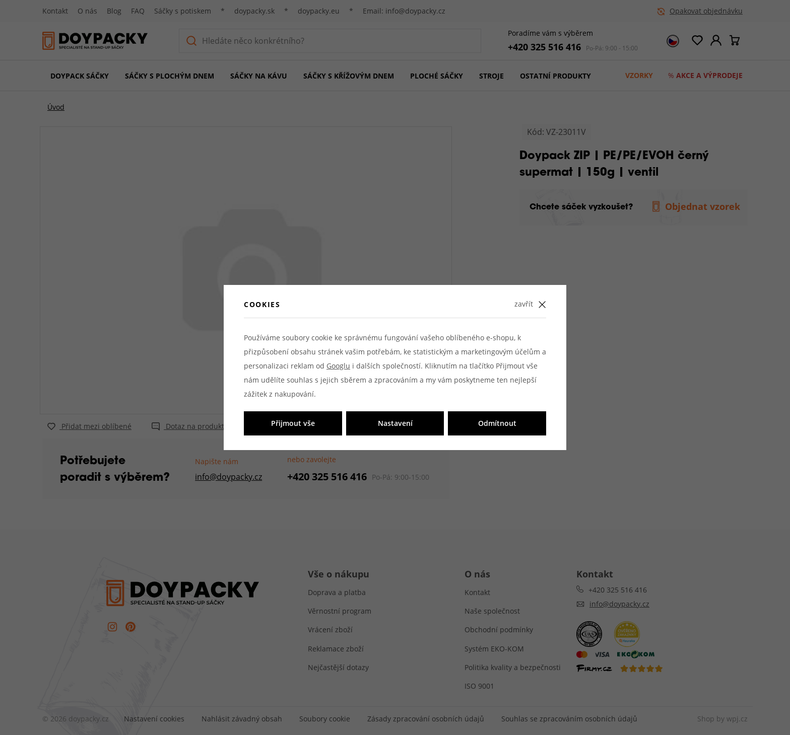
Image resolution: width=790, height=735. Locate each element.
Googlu (338, 366)
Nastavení (395, 423)
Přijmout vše (293, 423)
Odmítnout (497, 423)
